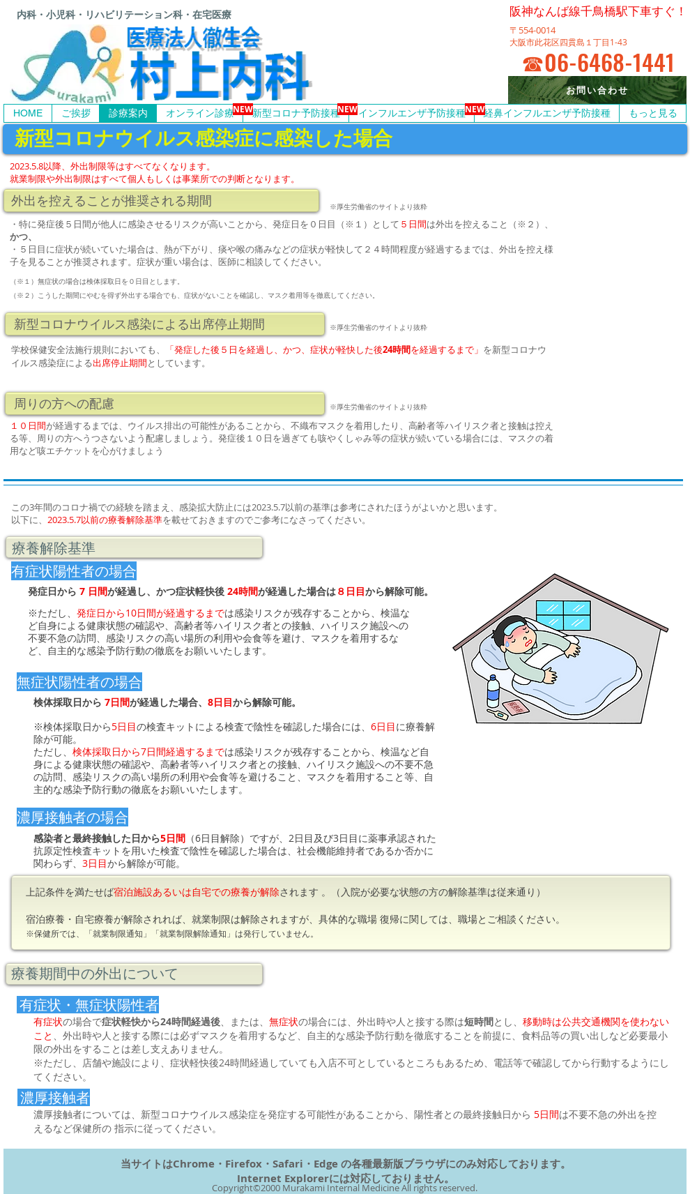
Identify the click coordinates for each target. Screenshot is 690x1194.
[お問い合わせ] (597, 90)
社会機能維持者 (331, 850)
